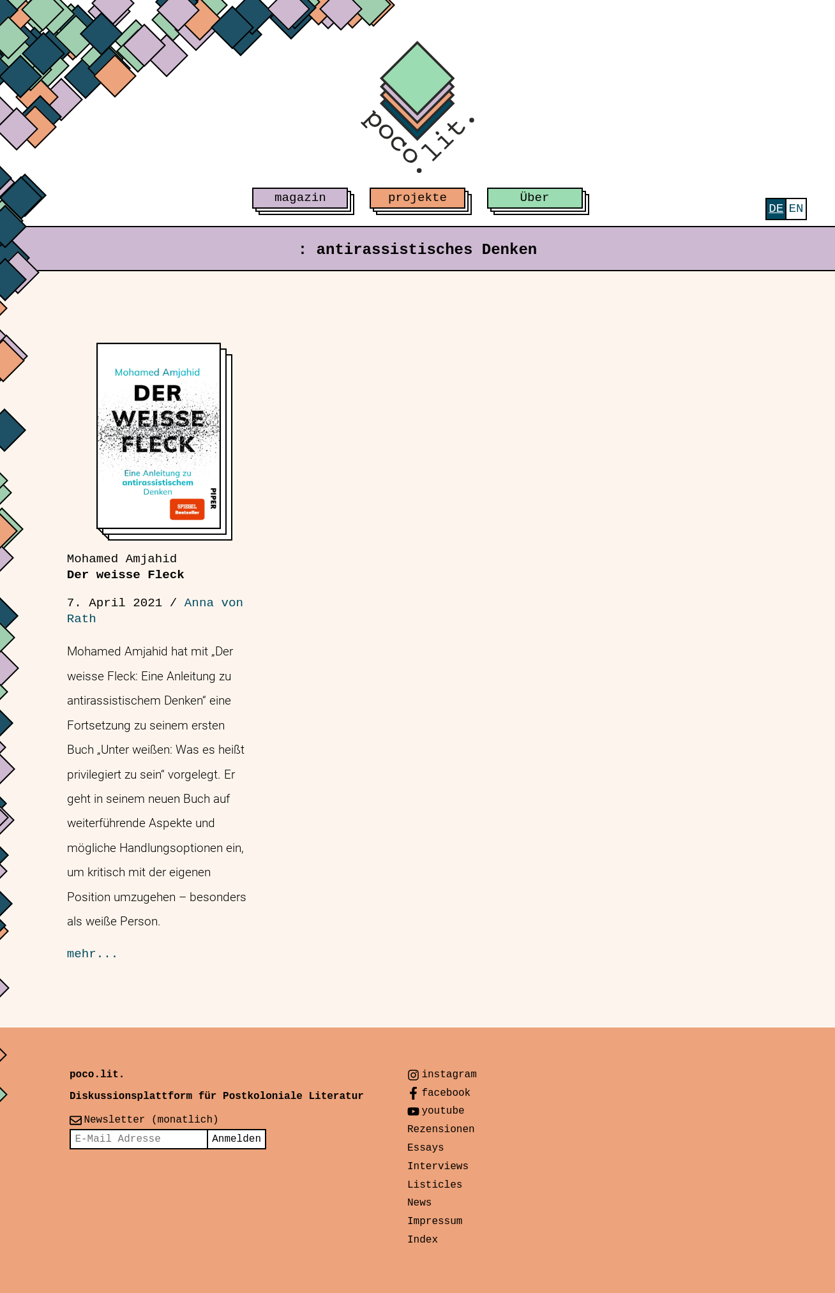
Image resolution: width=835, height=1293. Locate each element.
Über (535, 198)
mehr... (93, 954)
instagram (448, 1074)
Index (422, 1240)
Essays (425, 1148)
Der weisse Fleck (125, 567)
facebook (445, 1093)
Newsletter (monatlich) (151, 1120)
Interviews (438, 1166)
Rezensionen (441, 1129)
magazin (300, 198)
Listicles (434, 1185)
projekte (417, 198)
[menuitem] (776, 209)
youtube (442, 1111)
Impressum (434, 1221)
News (419, 1203)
